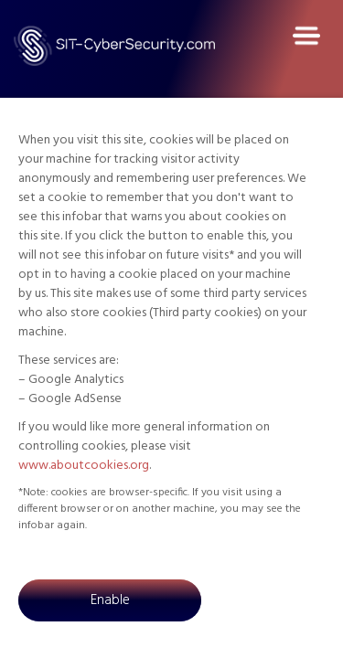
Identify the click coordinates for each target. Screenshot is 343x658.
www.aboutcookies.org (83, 465)
